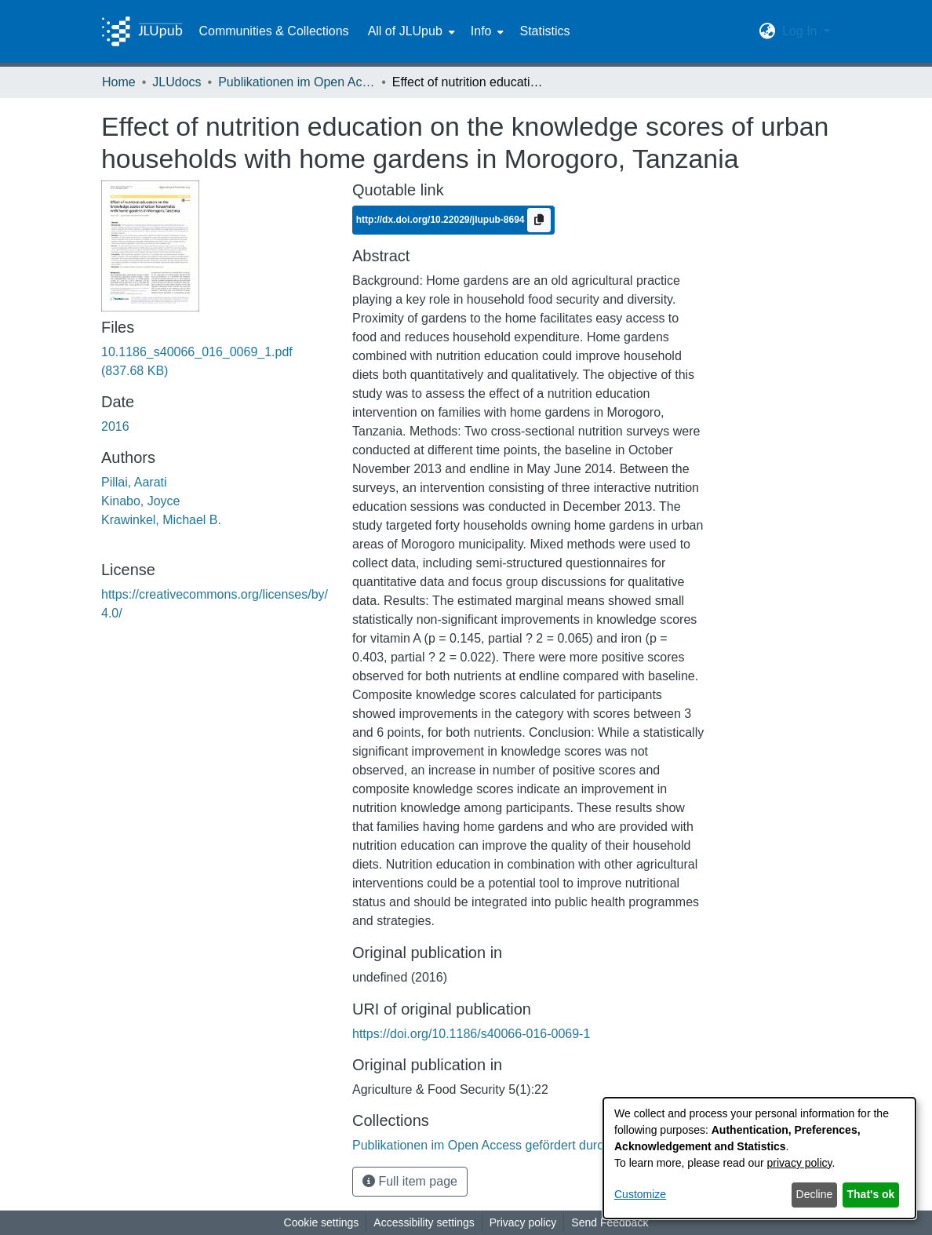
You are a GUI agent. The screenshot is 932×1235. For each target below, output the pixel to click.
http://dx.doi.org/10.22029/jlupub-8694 (441, 219)
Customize (640, 1194)
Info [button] (481, 31)
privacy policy (799, 1163)
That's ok (871, 1194)
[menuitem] (410, 31)
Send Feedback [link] (609, 1222)
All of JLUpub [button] (405, 31)
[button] (767, 31)
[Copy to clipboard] (539, 220)
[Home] (142, 31)
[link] (502, 1145)
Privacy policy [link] (523, 1222)
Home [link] (119, 82)
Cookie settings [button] (321, 1222)
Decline (814, 1194)
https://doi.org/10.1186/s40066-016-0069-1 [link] (471, 1033)
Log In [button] (801, 31)
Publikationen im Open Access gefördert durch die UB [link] (296, 82)
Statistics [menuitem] (544, 31)
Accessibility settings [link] (423, 1222)
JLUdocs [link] (176, 82)
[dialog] (759, 1158)
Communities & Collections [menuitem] (273, 31)
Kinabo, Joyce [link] (140, 501)
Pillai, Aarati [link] (134, 482)
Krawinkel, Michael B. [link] (161, 519)
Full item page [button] (409, 1181)
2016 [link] (115, 426)
